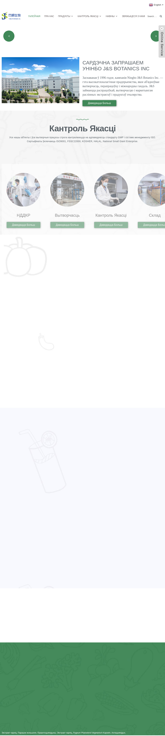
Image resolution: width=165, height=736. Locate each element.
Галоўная (34, 15)
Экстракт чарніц (9, 733)
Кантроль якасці (90, 15)
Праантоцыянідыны (46, 733)
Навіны (112, 15)
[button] (9, 35)
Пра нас (49, 15)
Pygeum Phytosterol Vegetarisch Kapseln (91, 733)
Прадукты (66, 15)
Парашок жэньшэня (27, 733)
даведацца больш (99, 102)
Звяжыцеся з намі (133, 15)
